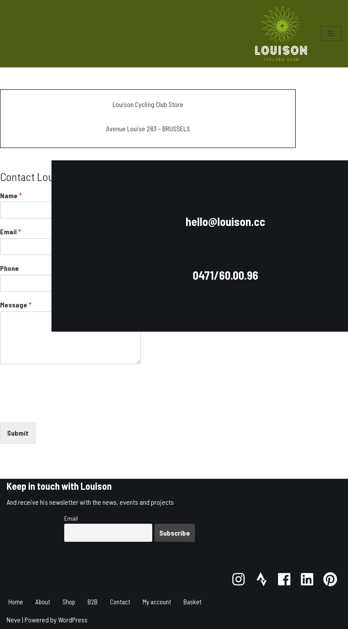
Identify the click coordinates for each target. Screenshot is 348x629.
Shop (68, 602)
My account (157, 602)
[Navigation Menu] (331, 33)
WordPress (73, 619)
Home (15, 602)
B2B (93, 602)
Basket (192, 602)
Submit (18, 433)
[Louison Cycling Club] (281, 33)
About (42, 602)
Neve (14, 619)
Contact (120, 602)
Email (71, 518)
